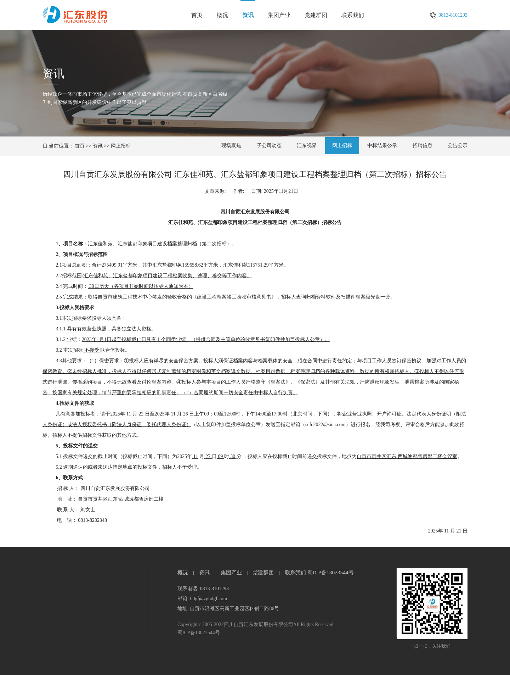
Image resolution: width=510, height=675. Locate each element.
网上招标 (121, 146)
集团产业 (279, 15)
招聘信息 (422, 145)
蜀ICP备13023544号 (330, 572)
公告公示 (458, 145)
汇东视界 (307, 145)
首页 (197, 15)
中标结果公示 (382, 145)
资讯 (248, 15)
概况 (222, 15)
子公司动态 (269, 145)
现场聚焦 (231, 145)
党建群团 (316, 15)
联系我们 (352, 15)
